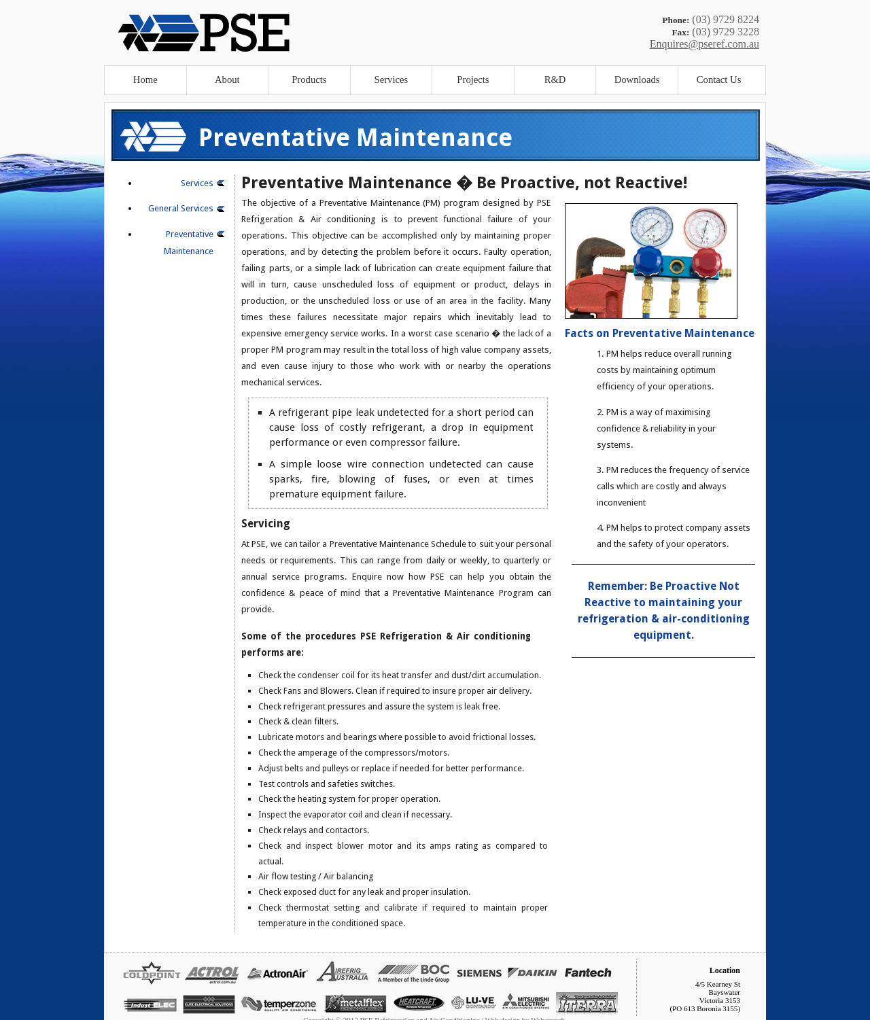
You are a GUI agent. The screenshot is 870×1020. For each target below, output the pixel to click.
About (227, 79)
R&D (555, 79)
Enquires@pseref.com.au (704, 44)
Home (145, 79)
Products (309, 79)
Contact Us (719, 79)
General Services (180, 208)
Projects (473, 79)
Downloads (637, 79)
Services (391, 79)
